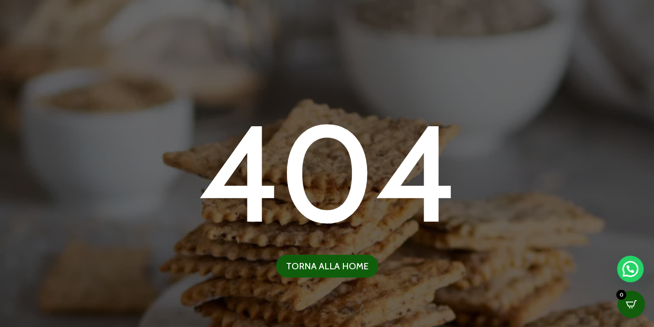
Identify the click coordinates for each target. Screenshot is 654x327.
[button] (631, 308)
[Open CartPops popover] (631, 304)
